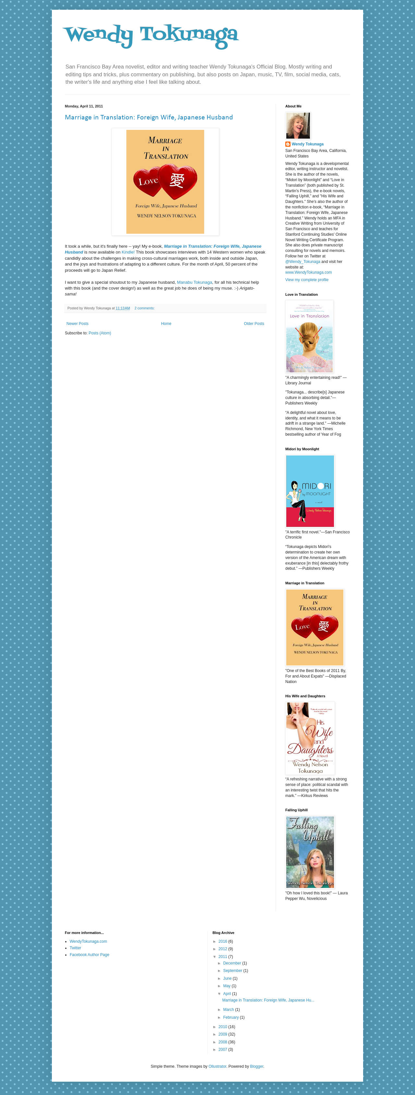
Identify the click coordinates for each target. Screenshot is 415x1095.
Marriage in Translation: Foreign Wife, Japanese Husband (149, 117)
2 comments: (145, 308)
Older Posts (254, 323)
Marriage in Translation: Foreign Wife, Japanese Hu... (268, 1000)
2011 (223, 956)
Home (166, 323)
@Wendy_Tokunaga (302, 261)
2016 (223, 941)
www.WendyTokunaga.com (308, 272)
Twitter (75, 948)
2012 (223, 949)
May (227, 986)
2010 (223, 1027)
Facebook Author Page (89, 954)
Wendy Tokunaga (151, 35)
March (229, 1009)
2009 (223, 1034)
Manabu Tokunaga (194, 282)
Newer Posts (77, 323)
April (227, 993)
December (232, 963)
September (233, 970)
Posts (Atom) (100, 333)
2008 (223, 1042)
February (231, 1017)
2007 (223, 1049)
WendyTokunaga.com (88, 941)
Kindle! (128, 252)
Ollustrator (217, 1066)
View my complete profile (306, 280)
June (227, 978)
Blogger (256, 1066)
